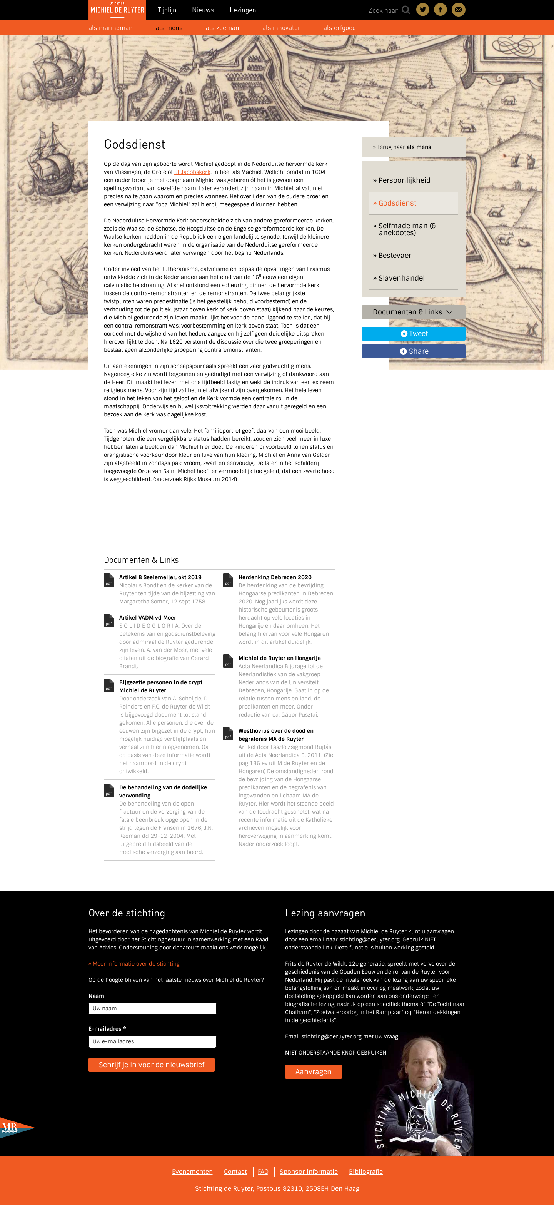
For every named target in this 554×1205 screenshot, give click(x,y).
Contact (459, 10)
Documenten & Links (413, 312)
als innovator (281, 27)
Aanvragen (313, 1071)
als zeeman (222, 27)
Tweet (418, 333)
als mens (169, 27)
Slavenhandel (402, 278)
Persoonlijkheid (405, 180)
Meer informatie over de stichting (136, 963)
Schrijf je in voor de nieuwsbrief (151, 1065)
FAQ (263, 1172)
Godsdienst (397, 203)
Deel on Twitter (423, 10)
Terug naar (404, 147)
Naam (96, 996)
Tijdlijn (167, 10)
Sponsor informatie (309, 1172)
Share (419, 351)
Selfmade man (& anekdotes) (407, 229)
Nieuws (203, 10)
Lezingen (243, 10)
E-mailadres (107, 1028)
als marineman (110, 27)
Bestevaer (395, 255)
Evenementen (192, 1172)
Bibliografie (366, 1172)
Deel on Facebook (441, 10)
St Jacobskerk (192, 172)
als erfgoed (340, 27)
